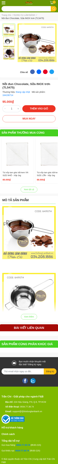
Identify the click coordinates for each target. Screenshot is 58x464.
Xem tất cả (29, 189)
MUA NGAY (29, 118)
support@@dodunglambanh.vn (27, 411)
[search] (53, 8)
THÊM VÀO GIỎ (39, 108)
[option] (8, 30)
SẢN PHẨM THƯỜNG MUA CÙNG (23, 132)
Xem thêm (29, 316)
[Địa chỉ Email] (29, 371)
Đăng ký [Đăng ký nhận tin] (50, 371)
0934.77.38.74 (27, 406)
